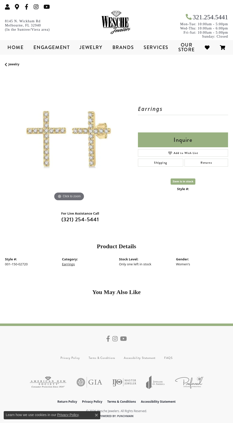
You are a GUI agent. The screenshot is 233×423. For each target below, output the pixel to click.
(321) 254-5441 (80, 219)
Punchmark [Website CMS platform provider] (125, 416)
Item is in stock (183, 181)
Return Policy (67, 401)
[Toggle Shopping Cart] (223, 47)
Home (15, 47)
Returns (206, 162)
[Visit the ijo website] (124, 382)
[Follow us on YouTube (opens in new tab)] (47, 6)
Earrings (68, 264)
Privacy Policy (70, 357)
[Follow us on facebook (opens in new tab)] (26, 6)
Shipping (160, 162)
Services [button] (156, 47)
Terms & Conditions (102, 357)
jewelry (13, 64)
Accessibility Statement (139, 357)
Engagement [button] (51, 47)
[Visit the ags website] (48, 382)
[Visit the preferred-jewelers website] (189, 382)
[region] (69, 138)
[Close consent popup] (96, 415)
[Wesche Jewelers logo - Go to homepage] (117, 22)
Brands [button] (123, 47)
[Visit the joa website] (155, 382)
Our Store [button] (186, 47)
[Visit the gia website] (89, 382)
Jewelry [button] (90, 47)
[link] (17, 6)
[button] (7, 6)
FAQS (168, 357)
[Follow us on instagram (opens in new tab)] (36, 6)
